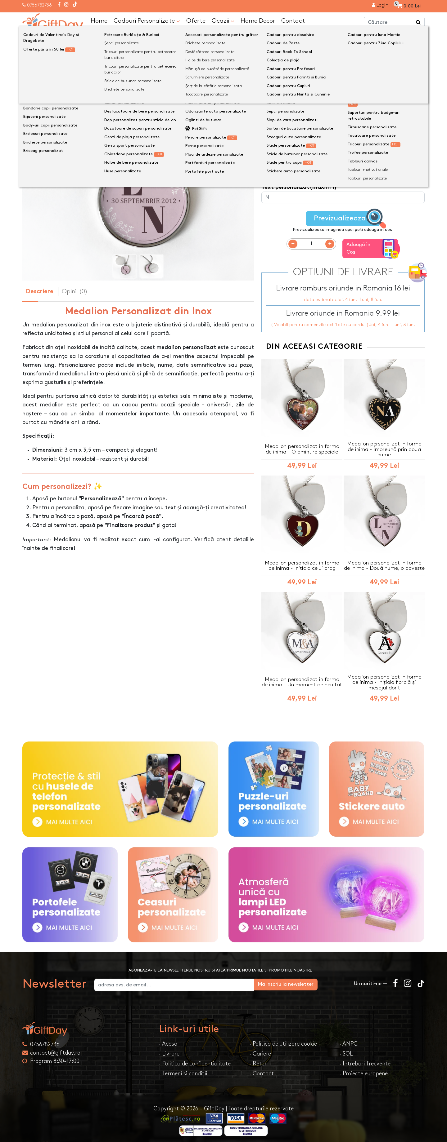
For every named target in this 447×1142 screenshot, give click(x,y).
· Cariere (260, 1050)
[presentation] (37, 166)
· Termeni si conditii (183, 1070)
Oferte (195, 20)
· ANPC (348, 1040)
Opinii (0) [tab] (75, 291)
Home (99, 20)
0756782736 (39, 5)
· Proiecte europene (363, 1070)
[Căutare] (418, 23)
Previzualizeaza (345, 218)
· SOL (346, 1050)
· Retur (258, 1060)
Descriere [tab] (39, 291)
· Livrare (169, 1050)
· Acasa (168, 1040)
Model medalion (282, 117)
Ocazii (223, 21)
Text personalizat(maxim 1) (299, 140)
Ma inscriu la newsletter (314, 981)
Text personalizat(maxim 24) (301, 163)
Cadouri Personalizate (147, 21)
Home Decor (258, 20)
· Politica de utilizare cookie (283, 1040)
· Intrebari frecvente (365, 1060)
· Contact (261, 1070)
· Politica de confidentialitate (195, 1060)
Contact (293, 20)
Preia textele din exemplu (303, 107)
